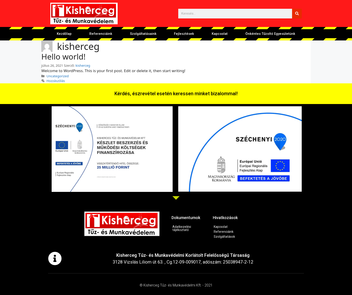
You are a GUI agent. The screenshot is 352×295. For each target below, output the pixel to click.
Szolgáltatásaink (143, 34)
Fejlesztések (184, 34)
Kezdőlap (64, 34)
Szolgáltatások (224, 236)
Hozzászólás (55, 81)
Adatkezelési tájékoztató (181, 228)
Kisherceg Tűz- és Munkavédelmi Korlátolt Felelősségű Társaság (183, 255)
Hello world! (63, 56)
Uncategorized (57, 76)
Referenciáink (100, 34)
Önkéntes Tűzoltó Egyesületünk (270, 34)
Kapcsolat (220, 34)
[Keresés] (297, 13)
